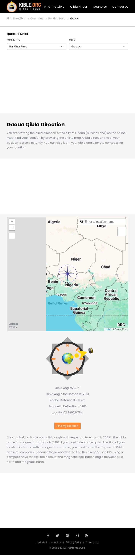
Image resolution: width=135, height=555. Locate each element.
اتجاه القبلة (41, 542)
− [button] (12, 227)
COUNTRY (13, 40)
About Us (56, 542)
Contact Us (120, 7)
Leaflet (108, 329)
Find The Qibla (54, 7)
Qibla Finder (78, 7)
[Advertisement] (67, 85)
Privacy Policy (73, 542)
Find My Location (67, 426)
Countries (100, 7)
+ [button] (12, 222)
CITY (72, 40)
